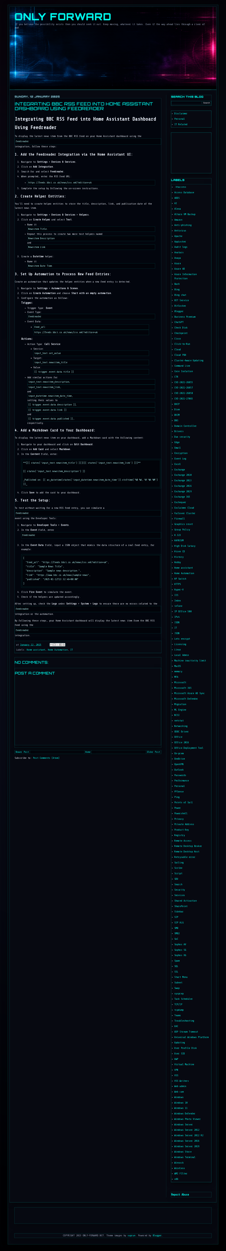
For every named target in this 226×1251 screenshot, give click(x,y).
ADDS (177, 198)
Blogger (179, 311)
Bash (177, 284)
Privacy (179, 819)
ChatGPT (179, 322)
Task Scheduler (183, 999)
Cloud (177, 349)
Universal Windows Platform (191, 1037)
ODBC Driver (181, 731)
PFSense (179, 791)
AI (175, 203)
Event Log (180, 458)
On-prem (179, 753)
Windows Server (183, 1124)
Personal (179, 119)
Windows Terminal (184, 1157)
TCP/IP (178, 1004)
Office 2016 (181, 742)
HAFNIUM (179, 540)
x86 (176, 1179)
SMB (176, 928)
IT (71, 649)
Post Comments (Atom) (46, 758)
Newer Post (22, 752)
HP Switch (180, 578)
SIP (176, 917)
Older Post (153, 752)
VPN (176, 1070)
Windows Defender (184, 1113)
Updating (179, 1042)
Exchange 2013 (183, 480)
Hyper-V (179, 589)
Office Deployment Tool (188, 748)
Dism (177, 409)
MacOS (177, 666)
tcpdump (179, 1010)
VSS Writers (181, 1081)
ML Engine (180, 709)
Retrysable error (184, 857)
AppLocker (180, 241)
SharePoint (181, 906)
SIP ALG (179, 922)
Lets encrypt (182, 638)
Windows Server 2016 (186, 1141)
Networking (181, 726)
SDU (176, 879)
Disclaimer (181, 113)
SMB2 (177, 933)
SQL (176, 966)
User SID (179, 1053)
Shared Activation (185, 900)
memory (178, 671)
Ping (177, 797)
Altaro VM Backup (184, 214)
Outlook (179, 769)
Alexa (177, 208)
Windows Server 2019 (186, 1146)
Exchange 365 (182, 496)
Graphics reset (183, 524)
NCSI (177, 715)
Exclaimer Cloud (184, 507)
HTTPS (177, 584)
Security (179, 889)
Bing (177, 289)
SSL (176, 971)
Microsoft (180, 682)
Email (177, 447)
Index (177, 600)
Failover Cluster (184, 513)
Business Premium (184, 316)
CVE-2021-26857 (183, 387)
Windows (179, 1097)
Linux (177, 649)
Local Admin (181, 655)
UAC (176, 1026)
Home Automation (58, 649)
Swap (177, 988)
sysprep (179, 993)
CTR (176, 376)
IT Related (181, 124)
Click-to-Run (182, 344)
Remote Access (183, 840)
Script (178, 873)
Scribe (178, 868)
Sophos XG (180, 955)
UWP (176, 1059)
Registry (179, 835)
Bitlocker (180, 306)
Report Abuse (180, 1194)
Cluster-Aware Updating (188, 360)
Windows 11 (181, 1108)
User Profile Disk (185, 1048)
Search (178, 884)
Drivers (179, 431)
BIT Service (181, 300)
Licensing (180, 644)
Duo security (182, 436)
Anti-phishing (183, 225)
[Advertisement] (181, 152)
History (179, 557)
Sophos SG (180, 950)
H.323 (177, 535)
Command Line (182, 365)
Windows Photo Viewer (187, 1119)
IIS (176, 595)
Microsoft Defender (186, 698)
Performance (181, 780)
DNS (176, 420)
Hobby (177, 562)
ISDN (177, 622)
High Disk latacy (184, 546)
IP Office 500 (183, 611)
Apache (178, 236)
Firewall (179, 518)
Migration (180, 704)
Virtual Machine (184, 1064)
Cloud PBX (180, 355)
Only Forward (63, 16)
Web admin (180, 1086)
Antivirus (180, 230)
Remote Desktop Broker (188, 846)
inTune (178, 606)
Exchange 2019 (183, 491)
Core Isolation (183, 371)
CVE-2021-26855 (183, 382)
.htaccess (180, 187)
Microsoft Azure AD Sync (189, 693)
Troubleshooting (184, 1020)
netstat (179, 720)
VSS (176, 1075)
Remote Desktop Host (186, 851)
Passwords (180, 775)
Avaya (177, 258)
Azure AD (179, 268)
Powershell (181, 813)
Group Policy (182, 529)
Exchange (179, 469)
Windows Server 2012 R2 (188, 1135)
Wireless (179, 1168)
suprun (132, 1235)
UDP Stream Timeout (186, 1031)
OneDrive (179, 758)
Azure (177, 263)
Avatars (179, 252)
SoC (176, 939)
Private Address (184, 824)
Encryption (181, 453)
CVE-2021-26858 (183, 393)
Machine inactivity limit (190, 660)
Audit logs (181, 247)
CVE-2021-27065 (183, 398)
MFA (176, 677)
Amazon (178, 219)
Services (179, 895)
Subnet (178, 982)
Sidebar (179, 911)
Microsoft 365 (183, 688)
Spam (177, 960)
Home (88, 752)
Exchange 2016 (183, 486)
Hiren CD (179, 551)
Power (177, 808)
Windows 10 (181, 1102)
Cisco (177, 338)
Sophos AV (180, 944)
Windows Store (183, 1151)
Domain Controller (185, 426)
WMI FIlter (181, 1173)
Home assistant (36, 649)
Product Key (181, 829)
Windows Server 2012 (186, 1130)
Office (178, 737)
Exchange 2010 (183, 475)
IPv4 (177, 617)
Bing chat (180, 295)
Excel (177, 464)
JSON (177, 633)
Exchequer (180, 502)
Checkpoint (181, 333)
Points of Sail (183, 802)
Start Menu (181, 977)
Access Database (184, 192)
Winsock (179, 1162)
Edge (177, 442)
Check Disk (181, 327)
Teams (177, 1015)
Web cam (179, 1091)
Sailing (179, 862)
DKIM (177, 415)
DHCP (177, 404)
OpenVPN (179, 764)
